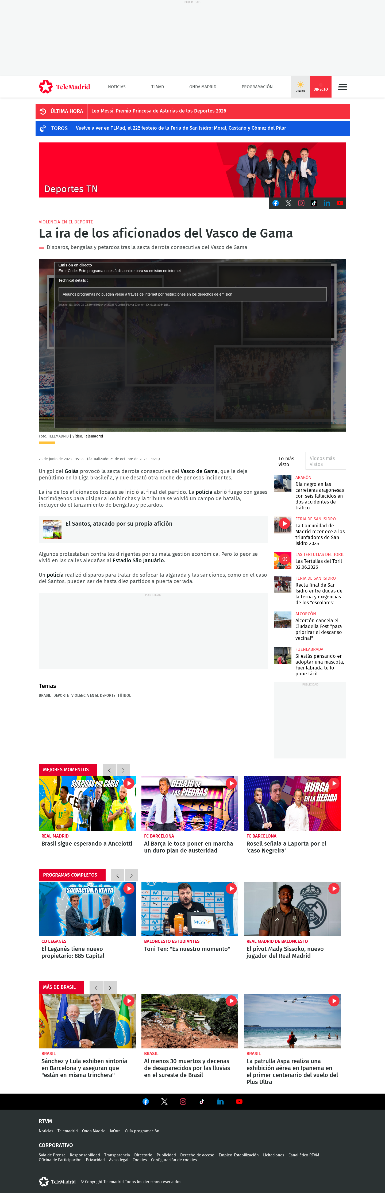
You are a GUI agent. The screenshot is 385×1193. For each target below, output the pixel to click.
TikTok (314, 203)
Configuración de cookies (174, 1160)
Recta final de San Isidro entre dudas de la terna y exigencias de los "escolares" (282, 584)
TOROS (59, 128)
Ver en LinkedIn (220, 1101)
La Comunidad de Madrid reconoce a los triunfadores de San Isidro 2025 (282, 525)
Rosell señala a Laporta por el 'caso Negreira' (292, 803)
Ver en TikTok (202, 1102)
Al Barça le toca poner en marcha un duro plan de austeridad (189, 803)
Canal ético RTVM (303, 1155)
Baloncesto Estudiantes (172, 941)
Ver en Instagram (183, 1101)
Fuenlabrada (309, 649)
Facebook (275, 203)
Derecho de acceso (197, 1155)
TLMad (157, 87)
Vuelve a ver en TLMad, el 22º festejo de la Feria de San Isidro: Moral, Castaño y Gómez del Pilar (181, 128)
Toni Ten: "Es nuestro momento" (189, 909)
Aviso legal (118, 1160)
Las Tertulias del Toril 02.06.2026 (282, 560)
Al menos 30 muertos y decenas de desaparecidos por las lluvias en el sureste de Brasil (189, 1021)
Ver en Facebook (145, 1102)
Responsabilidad (85, 1155)
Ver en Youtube (239, 1101)
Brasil (45, 696)
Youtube (339, 203)
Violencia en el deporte (66, 222)
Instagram (301, 203)
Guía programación (142, 1131)
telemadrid (57, 1182)
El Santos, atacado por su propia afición (52, 529)
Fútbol (124, 696)
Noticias (117, 87)
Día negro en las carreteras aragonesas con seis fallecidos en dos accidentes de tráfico (282, 483)
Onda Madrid (202, 87)
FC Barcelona (159, 836)
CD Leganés (54, 941)
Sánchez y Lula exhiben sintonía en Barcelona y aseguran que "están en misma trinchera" (87, 1021)
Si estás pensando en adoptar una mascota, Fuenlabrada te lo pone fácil (282, 655)
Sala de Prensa (52, 1155)
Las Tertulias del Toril (319, 554)
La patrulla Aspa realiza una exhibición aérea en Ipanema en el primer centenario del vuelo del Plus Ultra (292, 1021)
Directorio (143, 1155)
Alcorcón (305, 614)
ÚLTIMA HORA (67, 111)
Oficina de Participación (60, 1160)
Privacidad (95, 1160)
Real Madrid (55, 836)
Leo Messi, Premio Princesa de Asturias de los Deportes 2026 (158, 111)
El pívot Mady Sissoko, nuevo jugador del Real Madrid (292, 909)
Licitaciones (273, 1155)
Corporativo (56, 1145)
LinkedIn (327, 203)
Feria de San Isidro (315, 519)
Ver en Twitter (164, 1102)
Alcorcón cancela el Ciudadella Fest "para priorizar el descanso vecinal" (282, 619)
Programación (257, 87)
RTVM (45, 1121)
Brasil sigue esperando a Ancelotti (87, 803)
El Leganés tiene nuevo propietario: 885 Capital (87, 909)
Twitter (288, 203)
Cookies (140, 1160)
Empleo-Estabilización (239, 1155)
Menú (342, 87)
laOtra (115, 1131)
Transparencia (117, 1155)
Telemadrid (67, 1131)
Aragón (303, 477)
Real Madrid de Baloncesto (277, 941)
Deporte (61, 696)
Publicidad (166, 1155)
